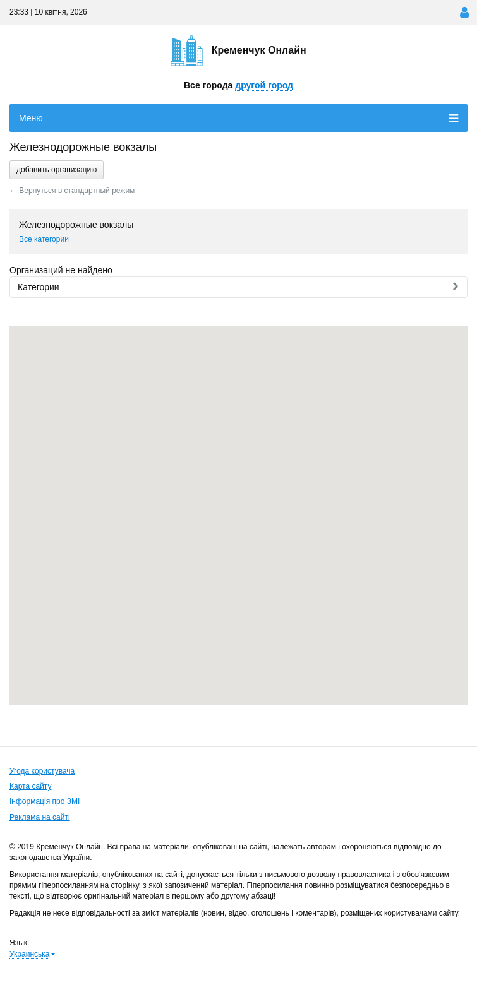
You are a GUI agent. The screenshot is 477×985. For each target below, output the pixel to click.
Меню (238, 118)
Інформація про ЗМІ (44, 801)
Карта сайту (30, 786)
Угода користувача (42, 771)
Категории (238, 287)
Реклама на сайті (39, 817)
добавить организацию (56, 169)
